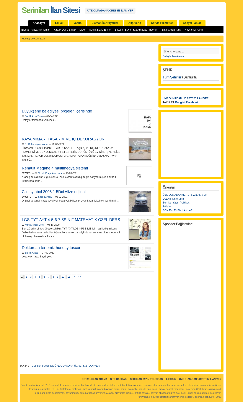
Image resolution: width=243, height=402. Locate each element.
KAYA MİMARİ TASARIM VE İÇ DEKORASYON (63, 139)
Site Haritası (118, 379)
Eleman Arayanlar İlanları (36, 29)
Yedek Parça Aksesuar (50, 173)
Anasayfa (39, 22)
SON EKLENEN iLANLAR (178, 210)
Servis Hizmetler (162, 22)
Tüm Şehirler (172, 77)
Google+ (37, 365)
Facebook (48, 365)
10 (63, 276)
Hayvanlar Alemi (193, 29)
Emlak (59, 22)
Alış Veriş (134, 22)
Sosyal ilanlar (192, 22)
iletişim (167, 206)
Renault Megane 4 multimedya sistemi (55, 168)
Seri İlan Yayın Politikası (146, 379)
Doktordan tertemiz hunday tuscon (51, 248)
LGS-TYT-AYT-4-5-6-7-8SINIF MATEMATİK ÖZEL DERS (71, 220)
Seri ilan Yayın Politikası (177, 202)
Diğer (83, 29)
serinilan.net (201, 396)
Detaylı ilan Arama (173, 198)
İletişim (171, 379)
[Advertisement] (87, 76)
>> (79, 276)
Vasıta (77, 22)
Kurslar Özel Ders (34, 224)
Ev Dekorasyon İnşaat (36, 144)
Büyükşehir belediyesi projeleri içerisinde (57, 111)
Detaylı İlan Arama (173, 56)
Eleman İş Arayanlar (104, 22)
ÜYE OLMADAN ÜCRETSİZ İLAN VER (110, 10)
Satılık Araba (45, 196)
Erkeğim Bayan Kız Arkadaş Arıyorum (136, 29)
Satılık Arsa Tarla (171, 29)
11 (68, 276)
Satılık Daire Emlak (100, 29)
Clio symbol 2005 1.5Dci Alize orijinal (54, 192)
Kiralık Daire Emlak (65, 29)
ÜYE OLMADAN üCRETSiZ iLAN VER (185, 194)
